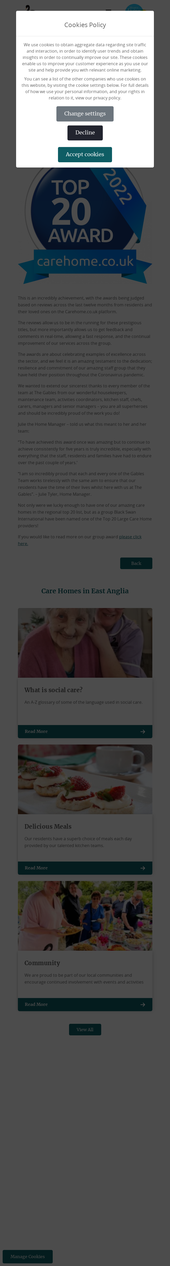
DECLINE (85, 132)
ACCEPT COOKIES (85, 154)
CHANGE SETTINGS (85, 114)
